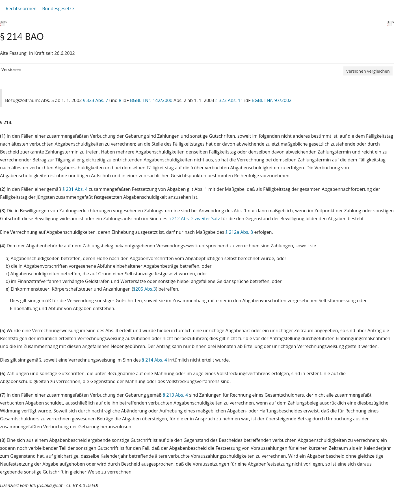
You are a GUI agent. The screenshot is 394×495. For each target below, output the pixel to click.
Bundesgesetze (58, 8)
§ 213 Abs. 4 (175, 395)
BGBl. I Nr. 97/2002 (271, 100)
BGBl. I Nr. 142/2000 (151, 100)
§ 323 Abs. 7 (95, 100)
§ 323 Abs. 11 (229, 100)
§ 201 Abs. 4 (75, 189)
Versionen (11, 69)
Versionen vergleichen (368, 71)
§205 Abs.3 (144, 289)
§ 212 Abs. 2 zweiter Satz (194, 218)
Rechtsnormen (21, 8)
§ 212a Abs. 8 (239, 232)
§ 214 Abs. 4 (154, 360)
